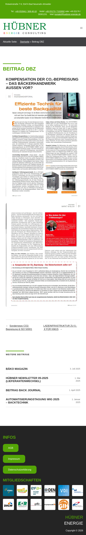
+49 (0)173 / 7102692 (55, 11)
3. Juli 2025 (75, 369)
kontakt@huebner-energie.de (68, 14)
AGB (10, 448)
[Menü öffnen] (81, 28)
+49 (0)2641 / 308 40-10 (26, 11)
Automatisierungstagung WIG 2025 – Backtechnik (32, 401)
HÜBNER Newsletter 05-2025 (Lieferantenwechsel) (27, 379)
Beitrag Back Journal (23, 390)
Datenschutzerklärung (19, 469)
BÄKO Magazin (17, 368)
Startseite (24, 42)
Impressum (14, 458)
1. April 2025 (74, 390)
